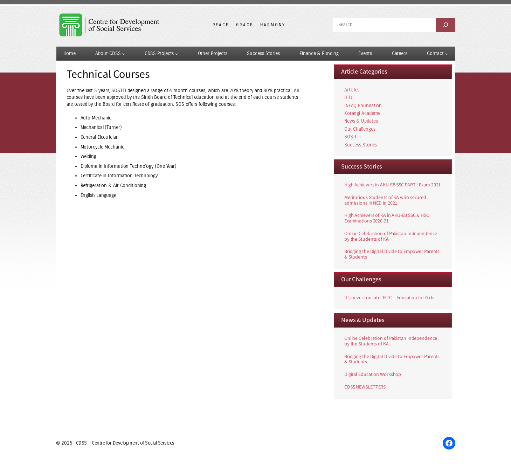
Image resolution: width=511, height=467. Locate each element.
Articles (351, 90)
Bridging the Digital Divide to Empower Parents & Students (392, 254)
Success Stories (360, 145)
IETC (348, 98)
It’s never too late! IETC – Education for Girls (389, 298)
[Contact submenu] (446, 53)
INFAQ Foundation (363, 106)
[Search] (445, 25)
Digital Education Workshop (372, 375)
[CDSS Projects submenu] (176, 53)
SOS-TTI (352, 137)
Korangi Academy (362, 113)
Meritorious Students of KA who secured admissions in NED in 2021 (385, 200)
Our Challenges (359, 129)
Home (69, 53)
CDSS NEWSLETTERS (365, 387)
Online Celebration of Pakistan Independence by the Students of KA (390, 236)
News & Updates (361, 121)
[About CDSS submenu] (123, 53)
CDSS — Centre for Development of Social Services (125, 443)
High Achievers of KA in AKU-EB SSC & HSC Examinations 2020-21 (386, 218)
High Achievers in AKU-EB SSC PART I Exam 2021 (392, 185)
